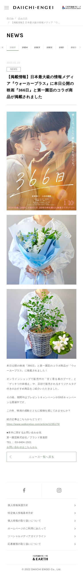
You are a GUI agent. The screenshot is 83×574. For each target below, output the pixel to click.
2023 (37, 47)
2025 (12, 47)
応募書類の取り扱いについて (24, 544)
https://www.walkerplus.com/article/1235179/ (33, 424)
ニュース (22, 18)
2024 (24, 47)
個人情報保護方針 (18, 505)
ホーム (10, 18)
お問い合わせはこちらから (22, 447)
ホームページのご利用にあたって (27, 528)
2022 (49, 47)
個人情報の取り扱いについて (24, 520)
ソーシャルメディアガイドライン (27, 536)
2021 (61, 47)
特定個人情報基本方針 (20, 513)
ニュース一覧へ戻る (41, 456)
